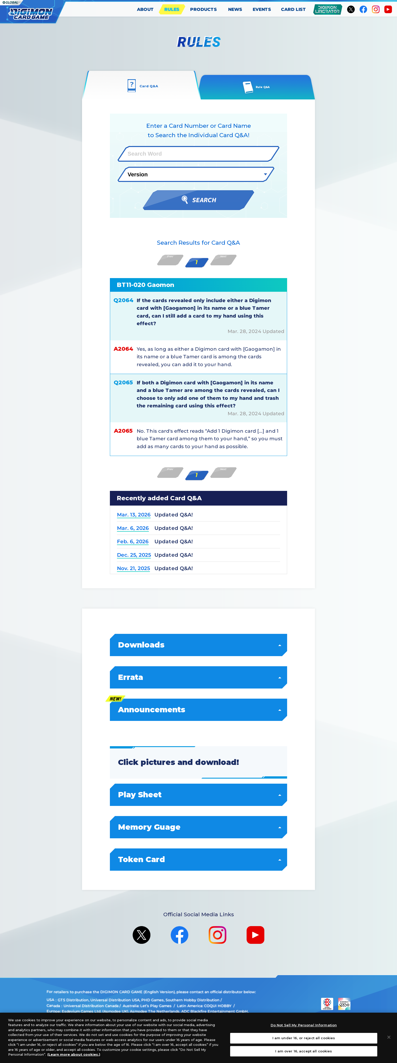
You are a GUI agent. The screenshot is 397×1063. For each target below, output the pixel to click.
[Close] (388, 1037)
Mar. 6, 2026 (133, 528)
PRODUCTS (203, 9)
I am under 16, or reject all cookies (303, 1038)
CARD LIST (293, 9)
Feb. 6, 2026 (133, 541)
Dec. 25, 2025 (134, 555)
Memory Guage (199, 827)
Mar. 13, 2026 (134, 515)
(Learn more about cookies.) (73, 1054)
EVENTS (262, 9)
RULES (172, 9)
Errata (199, 677)
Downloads (199, 645)
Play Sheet (199, 794)
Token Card (199, 859)
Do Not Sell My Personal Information (304, 1025)
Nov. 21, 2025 (133, 568)
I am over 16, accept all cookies (303, 1051)
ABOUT (145, 9)
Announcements (199, 709)
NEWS (235, 9)
